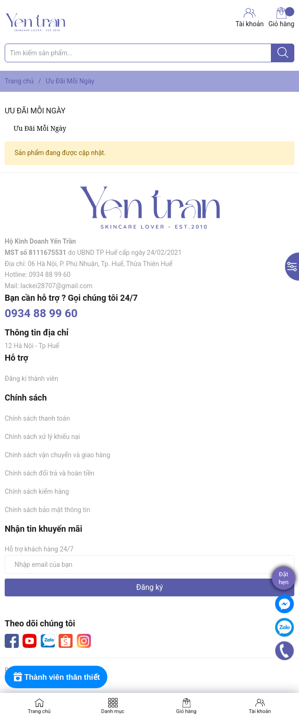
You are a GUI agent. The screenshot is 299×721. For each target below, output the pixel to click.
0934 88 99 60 (41, 313)
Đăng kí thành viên (31, 378)
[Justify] (283, 53)
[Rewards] (56, 677)
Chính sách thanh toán (37, 418)
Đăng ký (149, 587)
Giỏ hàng (281, 17)
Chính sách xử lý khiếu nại (42, 436)
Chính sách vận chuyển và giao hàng (57, 455)
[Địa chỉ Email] (149, 564)
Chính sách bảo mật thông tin (47, 509)
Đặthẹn (283, 578)
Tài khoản (260, 711)
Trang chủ (39, 711)
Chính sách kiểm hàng (37, 491)
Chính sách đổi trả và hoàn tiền (49, 473)
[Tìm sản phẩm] (149, 53)
